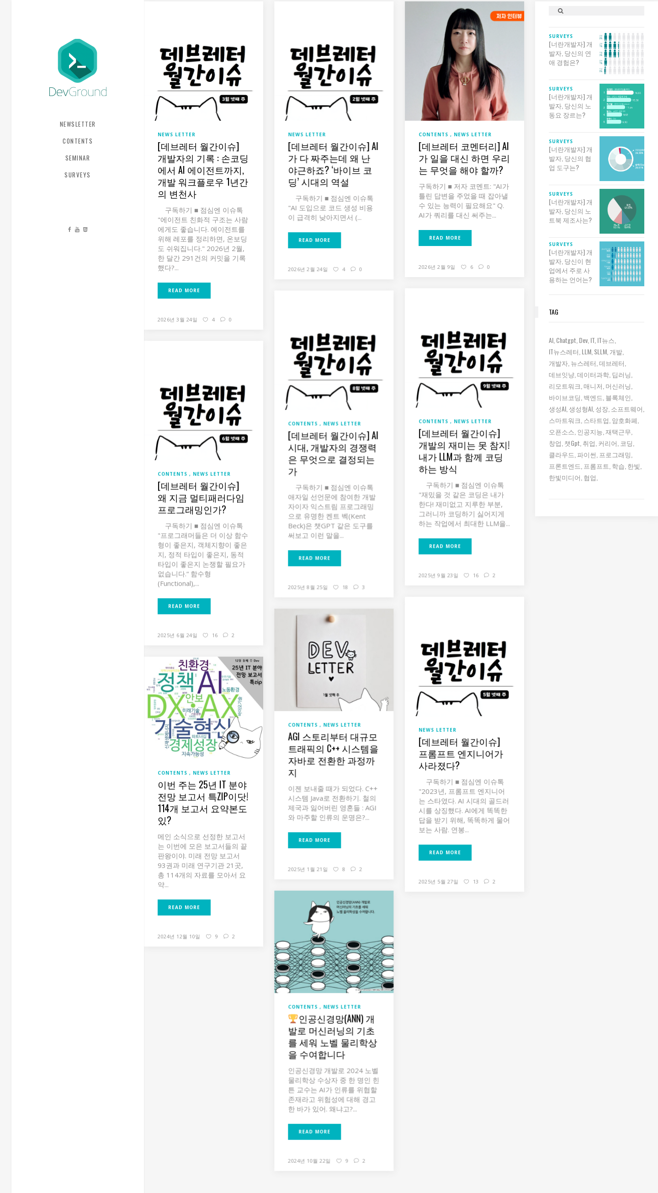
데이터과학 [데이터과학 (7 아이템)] (593, 374)
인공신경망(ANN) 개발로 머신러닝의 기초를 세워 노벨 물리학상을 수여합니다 (332, 1035)
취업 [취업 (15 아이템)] (589, 443)
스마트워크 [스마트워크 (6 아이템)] (565, 420)
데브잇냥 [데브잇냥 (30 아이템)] (561, 374)
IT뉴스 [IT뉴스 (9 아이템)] (606, 340)
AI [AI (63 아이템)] (551, 340)
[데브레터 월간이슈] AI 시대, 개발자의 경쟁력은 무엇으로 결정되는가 (333, 452)
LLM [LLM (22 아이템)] (586, 351)
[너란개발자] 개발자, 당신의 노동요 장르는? (571, 105)
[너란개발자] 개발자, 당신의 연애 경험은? (571, 53)
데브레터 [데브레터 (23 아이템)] (612, 363)
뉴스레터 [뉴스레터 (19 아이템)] (583, 363)
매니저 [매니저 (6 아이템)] (593, 386)
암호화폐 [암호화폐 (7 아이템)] (624, 420)
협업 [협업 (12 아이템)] (590, 477)
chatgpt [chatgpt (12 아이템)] (566, 340)
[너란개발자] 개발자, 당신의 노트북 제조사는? (571, 211)
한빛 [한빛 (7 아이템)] (633, 466)
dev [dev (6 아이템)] (583, 340)
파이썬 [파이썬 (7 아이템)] (586, 454)
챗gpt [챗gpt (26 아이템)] (572, 443)
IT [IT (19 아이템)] (592, 340)
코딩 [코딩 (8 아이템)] (626, 443)
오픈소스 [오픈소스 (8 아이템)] (561, 431)
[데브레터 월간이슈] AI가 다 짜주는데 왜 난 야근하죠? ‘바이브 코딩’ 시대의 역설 (333, 163)
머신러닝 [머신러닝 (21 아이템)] (618, 386)
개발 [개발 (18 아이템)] (616, 351)
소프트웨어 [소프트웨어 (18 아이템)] (627, 408)
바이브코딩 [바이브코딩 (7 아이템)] (565, 397)
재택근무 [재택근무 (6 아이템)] (618, 431)
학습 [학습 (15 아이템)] (618, 466)
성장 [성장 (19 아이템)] (601, 408)
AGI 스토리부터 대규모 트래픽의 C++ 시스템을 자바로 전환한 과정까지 (333, 754)
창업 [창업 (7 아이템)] (555, 443)
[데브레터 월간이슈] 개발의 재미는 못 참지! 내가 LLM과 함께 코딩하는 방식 (464, 450)
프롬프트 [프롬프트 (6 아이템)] (596, 466)
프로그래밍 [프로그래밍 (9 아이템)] (615, 454)
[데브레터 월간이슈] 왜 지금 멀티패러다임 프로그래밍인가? (201, 497)
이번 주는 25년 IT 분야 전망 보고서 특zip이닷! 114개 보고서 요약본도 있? (203, 802)
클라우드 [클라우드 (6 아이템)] (561, 454)
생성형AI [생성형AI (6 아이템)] (581, 408)
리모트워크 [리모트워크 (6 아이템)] (565, 386)
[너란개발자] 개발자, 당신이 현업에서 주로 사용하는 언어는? (571, 265)
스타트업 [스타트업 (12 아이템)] (596, 420)
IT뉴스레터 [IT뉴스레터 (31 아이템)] (564, 351)
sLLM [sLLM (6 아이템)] (600, 351)
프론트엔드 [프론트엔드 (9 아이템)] (565, 466)
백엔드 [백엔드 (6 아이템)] (593, 397)
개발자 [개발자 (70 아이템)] (558, 363)
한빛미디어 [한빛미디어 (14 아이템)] (565, 477)
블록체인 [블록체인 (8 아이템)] (618, 397)
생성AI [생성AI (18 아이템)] (557, 408)
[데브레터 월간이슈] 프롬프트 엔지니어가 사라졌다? (461, 753)
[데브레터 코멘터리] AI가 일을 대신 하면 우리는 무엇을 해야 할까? (464, 158)
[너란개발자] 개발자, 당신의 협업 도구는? (571, 158)
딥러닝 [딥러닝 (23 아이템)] (621, 374)
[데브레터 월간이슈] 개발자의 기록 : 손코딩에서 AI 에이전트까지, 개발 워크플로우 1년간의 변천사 (203, 169)
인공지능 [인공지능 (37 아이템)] (590, 431)
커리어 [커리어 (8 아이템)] (607, 443)
